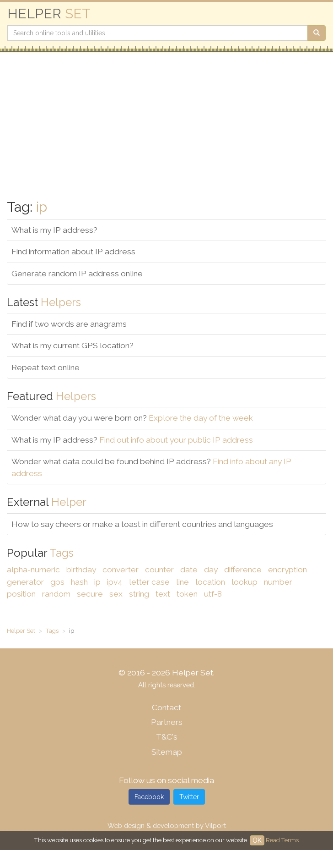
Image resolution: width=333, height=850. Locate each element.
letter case (149, 582)
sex (116, 593)
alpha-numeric (33, 569)
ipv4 (115, 582)
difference (243, 569)
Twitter (189, 797)
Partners (167, 722)
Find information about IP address (73, 251)
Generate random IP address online (77, 273)
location (210, 582)
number (278, 582)
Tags (52, 630)
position (21, 593)
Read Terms (282, 840)
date (189, 569)
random (56, 593)
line (182, 582)
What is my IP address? (54, 230)
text (163, 593)
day (211, 569)
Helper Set (21, 630)
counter (159, 569)
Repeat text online (45, 367)
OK (257, 840)
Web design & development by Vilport (166, 825)
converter (120, 569)
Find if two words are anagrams (69, 324)
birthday (81, 569)
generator (25, 582)
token (187, 593)
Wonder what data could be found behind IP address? (151, 467)
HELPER (49, 13)
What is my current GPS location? (72, 345)
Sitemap (166, 752)
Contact (166, 707)
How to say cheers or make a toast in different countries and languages (142, 524)
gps (57, 582)
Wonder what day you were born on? (132, 417)
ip (97, 582)
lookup (244, 582)
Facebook (149, 797)
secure (90, 593)
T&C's (166, 736)
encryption (287, 569)
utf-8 (213, 593)
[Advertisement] (166, 126)
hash (79, 582)
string (139, 593)
